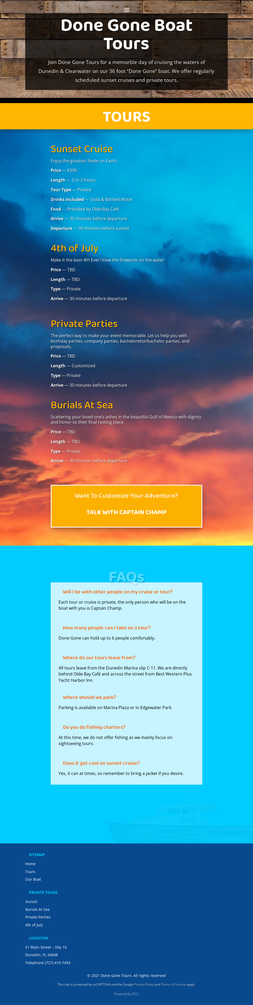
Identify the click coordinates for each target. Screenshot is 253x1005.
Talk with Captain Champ (126, 513)
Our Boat (33, 879)
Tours (30, 871)
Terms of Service (173, 984)
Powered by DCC (126, 994)
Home (30, 863)
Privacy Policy (144, 984)
